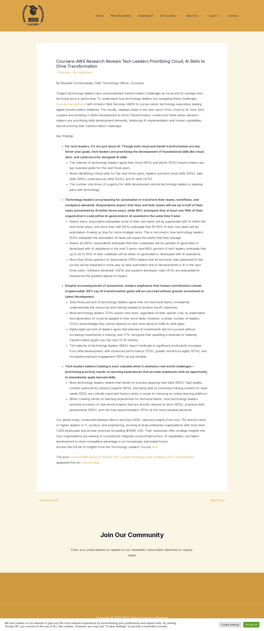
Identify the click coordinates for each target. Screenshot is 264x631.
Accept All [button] (251, 624)
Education (65, 72)
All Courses (176, 15)
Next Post (218, 500)
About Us (198, 15)
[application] (183, 15)
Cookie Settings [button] (230, 624)
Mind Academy (131, 15)
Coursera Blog (114, 462)
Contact (234, 15)
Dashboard (154, 15)
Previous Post (48, 500)
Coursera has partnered (73, 104)
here (155, 447)
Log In (217, 15)
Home (111, 15)
